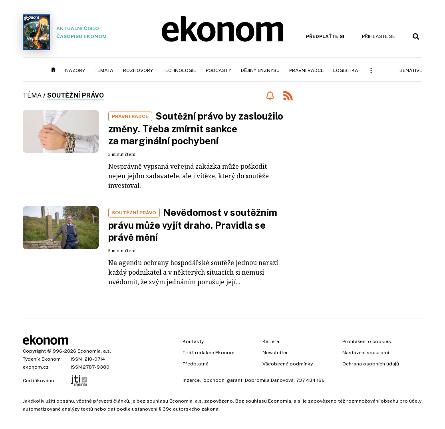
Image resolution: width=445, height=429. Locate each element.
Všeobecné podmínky (287, 364)
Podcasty (218, 70)
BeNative (410, 70)
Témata (104, 70)
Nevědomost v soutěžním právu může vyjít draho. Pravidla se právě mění (192, 225)
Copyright (34, 351)
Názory (75, 70)
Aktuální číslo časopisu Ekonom (65, 32)
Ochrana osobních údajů (370, 364)
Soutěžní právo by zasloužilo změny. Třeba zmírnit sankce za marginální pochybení (195, 128)
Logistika (345, 70)
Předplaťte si (325, 36)
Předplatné (196, 364)
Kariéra (270, 341)
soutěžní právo (75, 95)
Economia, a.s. (94, 351)
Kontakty (193, 341)
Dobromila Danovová (269, 380)
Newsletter (275, 352)
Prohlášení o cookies (366, 341)
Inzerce (191, 380)
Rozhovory (138, 70)
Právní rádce (306, 70)
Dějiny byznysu (260, 70)
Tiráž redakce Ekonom (208, 352)
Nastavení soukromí (365, 352)
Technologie (179, 70)
